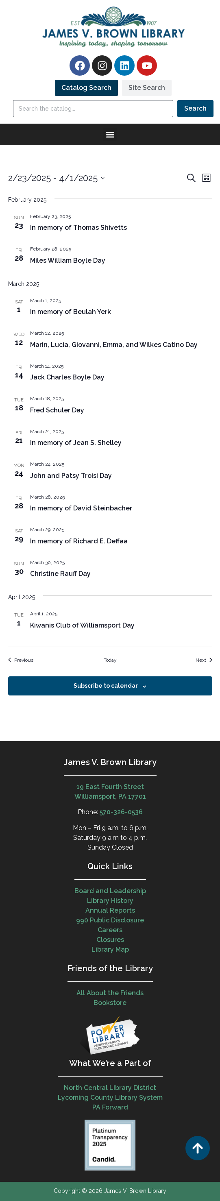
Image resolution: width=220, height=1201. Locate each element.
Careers (110, 930)
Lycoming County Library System (110, 1097)
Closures (110, 940)
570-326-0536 (121, 812)
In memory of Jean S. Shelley (76, 443)
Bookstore (110, 1003)
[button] (110, 134)
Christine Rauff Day (60, 574)
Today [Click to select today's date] (110, 660)
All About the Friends (110, 993)
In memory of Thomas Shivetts (78, 227)
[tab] (86, 88)
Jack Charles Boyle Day (67, 377)
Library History (110, 901)
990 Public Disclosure (110, 920)
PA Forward (110, 1107)
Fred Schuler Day (57, 410)
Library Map (110, 949)
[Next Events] (204, 660)
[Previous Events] (20, 660)
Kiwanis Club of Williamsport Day (82, 625)
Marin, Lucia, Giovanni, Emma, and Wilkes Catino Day (114, 345)
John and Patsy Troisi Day (71, 476)
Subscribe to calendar (106, 685)
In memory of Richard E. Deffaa (79, 541)
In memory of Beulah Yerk (70, 312)
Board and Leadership (110, 891)
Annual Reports (110, 910)
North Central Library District (110, 1088)
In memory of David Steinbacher (81, 508)
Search (195, 108)
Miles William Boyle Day (67, 260)
